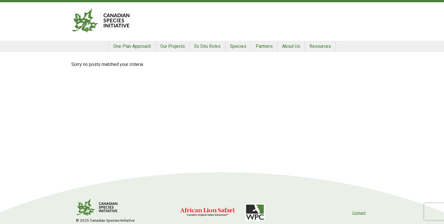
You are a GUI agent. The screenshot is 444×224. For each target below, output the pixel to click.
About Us (291, 46)
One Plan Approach (132, 46)
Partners (264, 46)
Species (238, 46)
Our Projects (172, 46)
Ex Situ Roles (207, 46)
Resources (320, 46)
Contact (359, 212)
